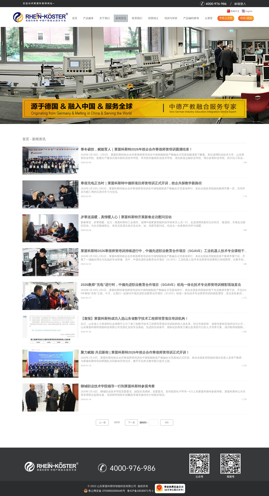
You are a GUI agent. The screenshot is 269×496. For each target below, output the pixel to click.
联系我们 (137, 18)
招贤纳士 (153, 18)
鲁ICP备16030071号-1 (140, 490)
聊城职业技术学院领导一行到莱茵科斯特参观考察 (118, 386)
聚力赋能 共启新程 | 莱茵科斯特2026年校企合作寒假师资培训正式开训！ (135, 352)
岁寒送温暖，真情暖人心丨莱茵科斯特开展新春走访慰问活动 (126, 217)
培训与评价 (170, 18)
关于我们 (104, 18)
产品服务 (88, 18)
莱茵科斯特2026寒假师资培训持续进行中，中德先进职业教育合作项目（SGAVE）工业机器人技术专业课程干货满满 (167, 251)
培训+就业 (246, 18)
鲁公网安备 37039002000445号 (104, 490)
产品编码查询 (191, 18)
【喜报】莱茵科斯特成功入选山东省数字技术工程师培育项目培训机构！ (134, 318)
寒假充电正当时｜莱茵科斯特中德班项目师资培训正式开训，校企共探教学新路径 (141, 183)
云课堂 (209, 18)
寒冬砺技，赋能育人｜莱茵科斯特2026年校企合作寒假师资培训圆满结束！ (136, 149)
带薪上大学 (225, 18)
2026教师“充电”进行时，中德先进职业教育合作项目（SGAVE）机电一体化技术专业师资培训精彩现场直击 (161, 285)
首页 (74, 18)
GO (166, 422)
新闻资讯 (121, 18)
